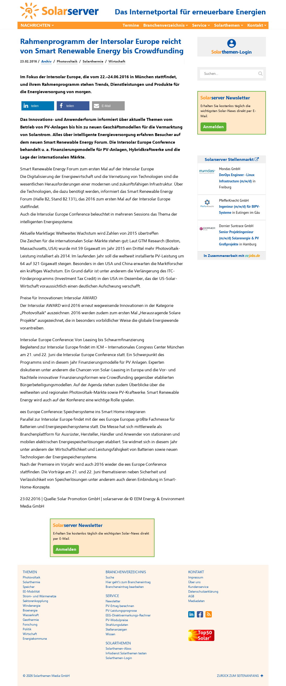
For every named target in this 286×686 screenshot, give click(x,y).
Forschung (30, 624)
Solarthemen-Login (119, 658)
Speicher (29, 587)
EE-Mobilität (31, 591)
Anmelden (66, 549)
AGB (191, 596)
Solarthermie (93, 61)
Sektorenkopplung (35, 601)
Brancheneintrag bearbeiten (125, 587)
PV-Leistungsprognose (121, 611)
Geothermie (31, 620)
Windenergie (31, 606)
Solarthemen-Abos (118, 648)
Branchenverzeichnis (164, 25)
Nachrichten (35, 25)
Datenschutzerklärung (203, 591)
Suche (110, 577)
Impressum (195, 577)
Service (199, 25)
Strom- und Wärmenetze (39, 596)
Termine (131, 25)
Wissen (110, 634)
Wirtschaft (116, 61)
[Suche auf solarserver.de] (260, 74)
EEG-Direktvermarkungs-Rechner (128, 615)
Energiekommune (35, 639)
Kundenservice (198, 587)
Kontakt (255, 25)
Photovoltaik (67, 61)
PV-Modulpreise (117, 620)
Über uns (194, 582)
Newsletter (113, 601)
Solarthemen (227, 25)
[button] (37, 105)
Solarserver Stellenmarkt (232, 159)
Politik (27, 629)
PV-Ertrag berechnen (120, 606)
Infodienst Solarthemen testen (126, 653)
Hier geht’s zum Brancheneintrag (128, 582)
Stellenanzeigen (116, 629)
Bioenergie (30, 610)
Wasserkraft (31, 615)
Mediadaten (196, 601)
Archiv (46, 61)
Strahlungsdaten (117, 625)
